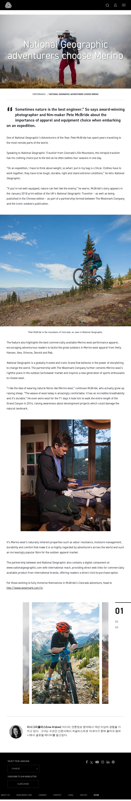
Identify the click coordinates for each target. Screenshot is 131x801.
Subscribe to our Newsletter (22, 776)
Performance (39, 94)
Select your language (18, 761)
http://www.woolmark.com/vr (25, 588)
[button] (107, 5)
